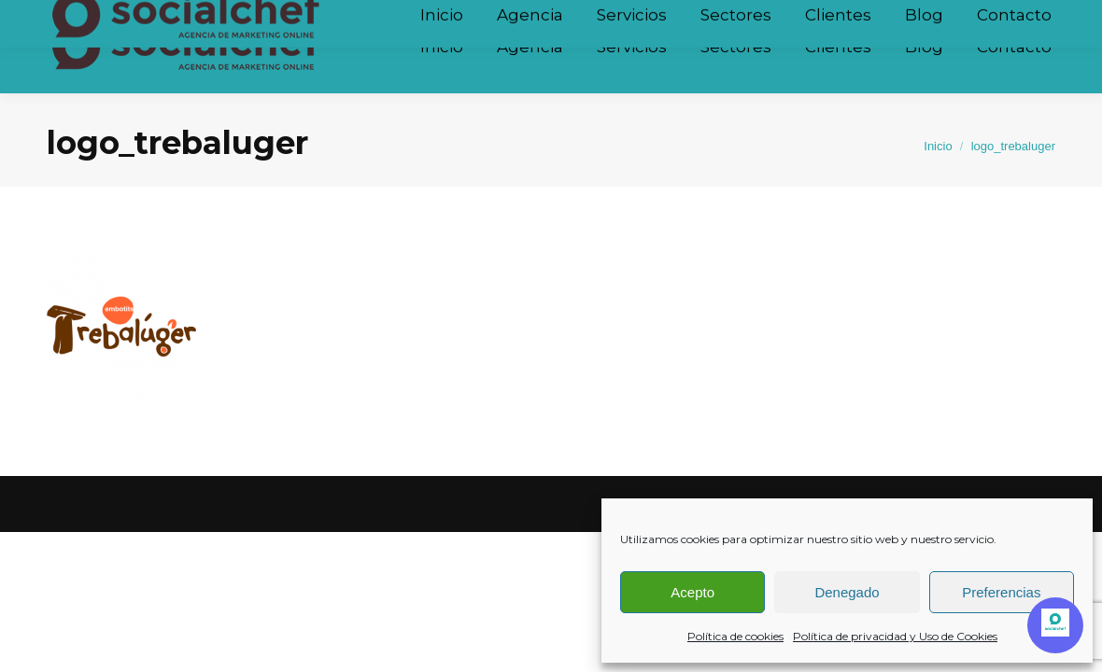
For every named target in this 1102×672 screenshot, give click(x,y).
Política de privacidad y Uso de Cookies (895, 636)
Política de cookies (735, 636)
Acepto (692, 592)
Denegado (846, 592)
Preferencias (1001, 592)
